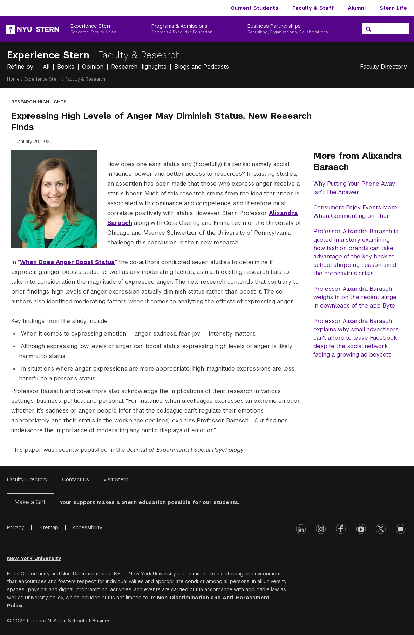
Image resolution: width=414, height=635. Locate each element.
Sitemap (48, 527)
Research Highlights (139, 66)
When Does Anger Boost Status (67, 262)
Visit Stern (115, 479)
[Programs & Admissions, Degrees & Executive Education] (194, 29)
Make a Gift (30, 502)
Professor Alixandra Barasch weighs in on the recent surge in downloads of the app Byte (354, 297)
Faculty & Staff (313, 8)
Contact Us (75, 479)
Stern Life (393, 8)
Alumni (357, 8)
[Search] (368, 29)
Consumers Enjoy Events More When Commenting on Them (355, 212)
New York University (34, 558)
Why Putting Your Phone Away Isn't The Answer (354, 188)
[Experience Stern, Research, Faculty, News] (105, 29)
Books (66, 66)
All (47, 66)
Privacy (15, 527)
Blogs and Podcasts (201, 66)
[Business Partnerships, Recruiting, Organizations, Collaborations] (300, 29)
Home (13, 79)
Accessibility (87, 527)
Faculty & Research (139, 55)
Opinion (93, 66)
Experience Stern (50, 55)
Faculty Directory (27, 479)
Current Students (254, 8)
